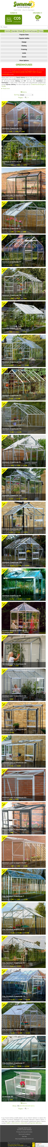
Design (24, 42)
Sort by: (17, 95)
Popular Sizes (24, 35)
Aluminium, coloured (19, 1123)
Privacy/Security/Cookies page (15, 1145)
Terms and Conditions (24, 1134)
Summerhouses (31, 31)
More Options (24, 60)
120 (26, 1106)
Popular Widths (24, 38)
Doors (24, 57)
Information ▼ (37, 13)
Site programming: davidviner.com (24, 1138)
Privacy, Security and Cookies (24, 1132)
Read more (6, 88)
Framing (24, 49)
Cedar (8, 1123)
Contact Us (13, 13)
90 (23, 1106)
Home (7, 31)
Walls (24, 53)
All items (31, 1106)
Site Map (24, 1136)
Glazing (24, 46)
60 (21, 1106)
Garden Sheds (17, 31)
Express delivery (35, 1123)
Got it (33, 1143)
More (41, 31)
